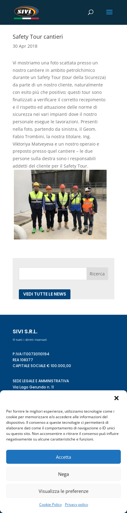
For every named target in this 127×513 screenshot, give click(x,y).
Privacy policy (76, 504)
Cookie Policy (50, 504)
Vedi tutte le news (44, 294)
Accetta (63, 457)
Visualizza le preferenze (63, 491)
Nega (63, 474)
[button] (117, 398)
